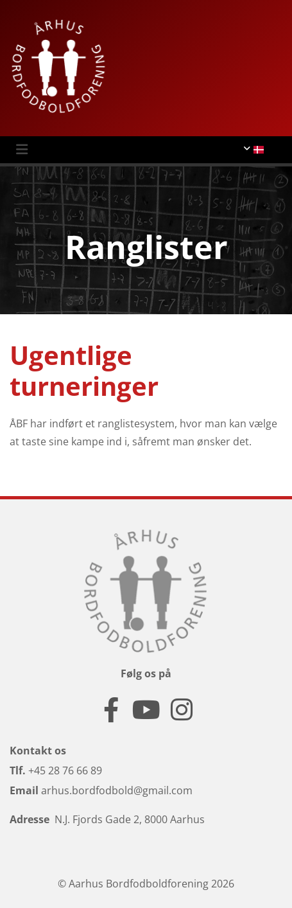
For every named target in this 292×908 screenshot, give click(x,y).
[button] (134, 150)
